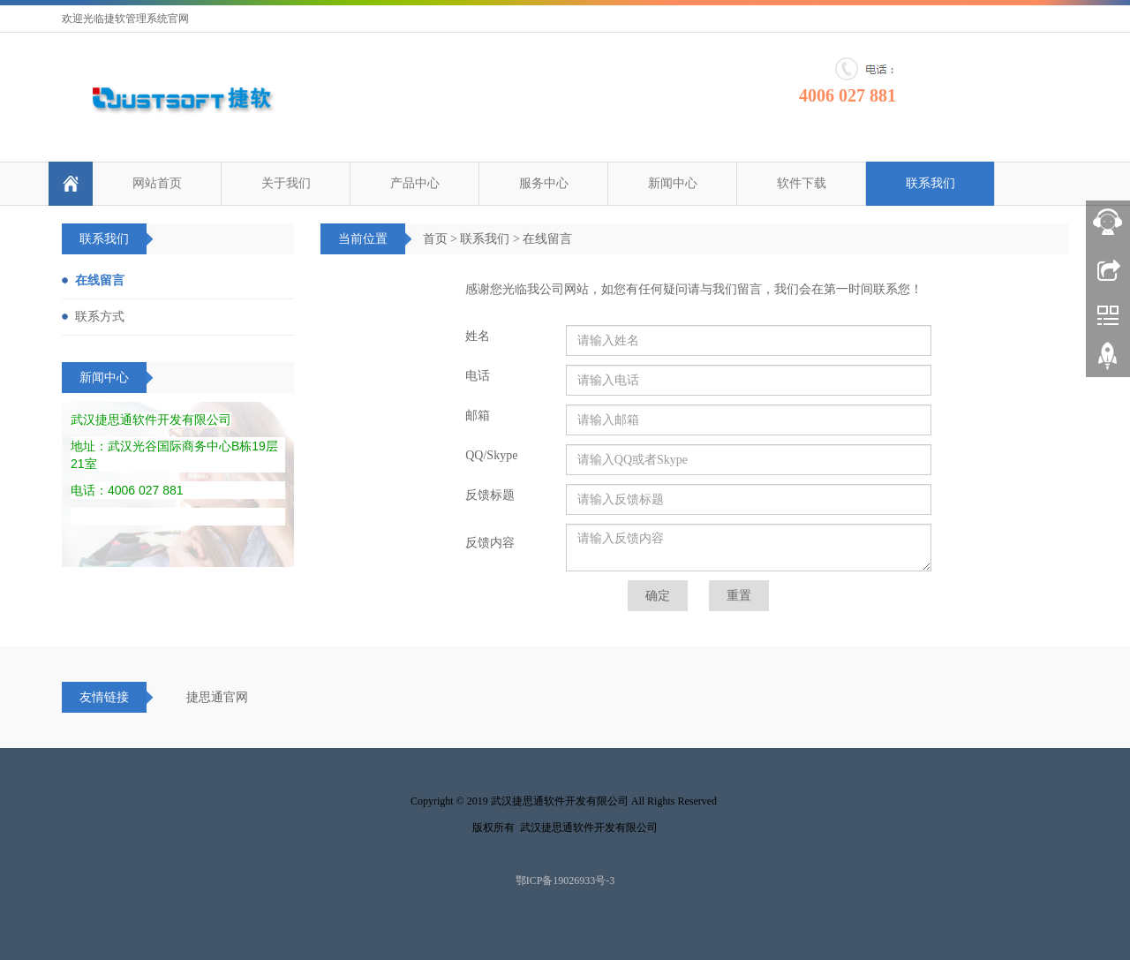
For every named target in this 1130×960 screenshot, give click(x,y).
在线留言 (547, 239)
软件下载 (801, 183)
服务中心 (544, 183)
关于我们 (286, 183)
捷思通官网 (217, 697)
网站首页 (157, 183)
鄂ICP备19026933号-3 (565, 880)
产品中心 (415, 183)
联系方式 (99, 316)
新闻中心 (672, 183)
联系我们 (930, 183)
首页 (435, 239)
